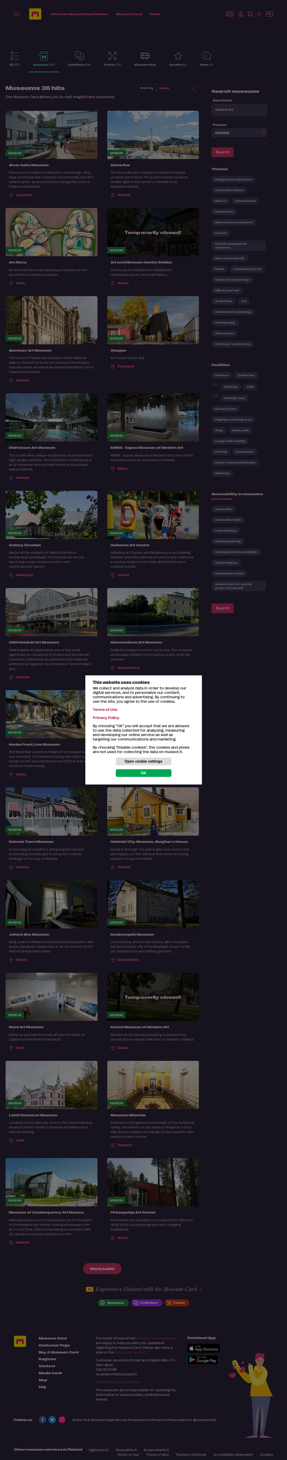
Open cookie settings (144, 761)
